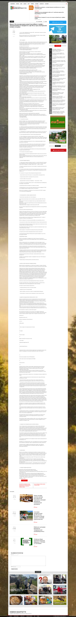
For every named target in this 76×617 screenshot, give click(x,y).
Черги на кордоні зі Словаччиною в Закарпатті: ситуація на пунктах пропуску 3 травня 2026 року (58, 65)
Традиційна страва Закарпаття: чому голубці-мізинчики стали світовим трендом (58, 83)
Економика (41, 590)
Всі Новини (46, 3)
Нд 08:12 (50, 58)
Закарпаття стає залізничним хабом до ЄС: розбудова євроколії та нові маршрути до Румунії (49, 13)
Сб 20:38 (50, 75)
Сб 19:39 (50, 83)
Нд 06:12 (50, 65)
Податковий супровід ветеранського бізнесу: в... (45, 592)
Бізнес (21, 3)
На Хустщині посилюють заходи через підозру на (22, 589)
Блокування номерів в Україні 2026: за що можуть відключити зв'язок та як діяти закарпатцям (58, 75)
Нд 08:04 (50, 61)
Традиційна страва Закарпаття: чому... (15, 603)
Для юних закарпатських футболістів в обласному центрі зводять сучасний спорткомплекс (39, 515)
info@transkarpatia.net (28, 613)
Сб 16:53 (50, 101)
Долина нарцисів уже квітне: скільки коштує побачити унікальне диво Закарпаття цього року (58, 108)
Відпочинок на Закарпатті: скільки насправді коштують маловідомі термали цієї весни (58, 93)
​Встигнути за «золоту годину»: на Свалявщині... (60, 592)
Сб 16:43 (50, 105)
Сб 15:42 (50, 108)
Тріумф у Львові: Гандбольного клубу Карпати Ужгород (58, 68)
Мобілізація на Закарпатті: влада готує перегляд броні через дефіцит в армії (50, 18)
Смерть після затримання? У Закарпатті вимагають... (46, 582)
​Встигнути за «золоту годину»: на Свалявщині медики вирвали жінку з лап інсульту (58, 54)
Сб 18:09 (50, 93)
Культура (25, 3)
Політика (17, 3)
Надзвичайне (13, 3)
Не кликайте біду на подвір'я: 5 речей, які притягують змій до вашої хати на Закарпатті (58, 57)
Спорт (29, 3)
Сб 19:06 (50, 86)
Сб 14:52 (50, 112)
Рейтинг (45, 21)
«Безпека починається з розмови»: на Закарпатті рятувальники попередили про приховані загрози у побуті (58, 101)
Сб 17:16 (50, 97)
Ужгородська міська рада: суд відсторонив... (60, 582)
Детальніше (36, 507)
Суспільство (42, 3)
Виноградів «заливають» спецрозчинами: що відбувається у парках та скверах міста (50, 8)
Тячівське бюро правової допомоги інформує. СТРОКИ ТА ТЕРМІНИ (39, 541)
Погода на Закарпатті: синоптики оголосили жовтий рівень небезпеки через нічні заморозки (58, 71)
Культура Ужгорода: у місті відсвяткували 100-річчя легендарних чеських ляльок (58, 89)
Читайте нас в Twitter (58, 22)
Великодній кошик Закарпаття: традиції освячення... (30, 602)
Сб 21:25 (50, 72)
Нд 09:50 (50, 50)
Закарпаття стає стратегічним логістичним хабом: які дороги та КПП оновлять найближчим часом (58, 97)
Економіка (36, 3)
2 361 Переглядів (39, 21)
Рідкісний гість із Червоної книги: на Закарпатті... (60, 603)
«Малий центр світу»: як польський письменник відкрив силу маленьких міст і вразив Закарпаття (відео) (58, 112)
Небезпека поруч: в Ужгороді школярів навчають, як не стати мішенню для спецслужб (58, 104)
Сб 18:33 (50, 89)
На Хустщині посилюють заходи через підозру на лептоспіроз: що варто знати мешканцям (59, 61)
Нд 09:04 (50, 54)
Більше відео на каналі (59, 150)
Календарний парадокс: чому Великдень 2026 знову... (45, 602)
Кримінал (32, 3)
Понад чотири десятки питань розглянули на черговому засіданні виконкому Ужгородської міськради (40, 500)
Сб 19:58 (50, 79)
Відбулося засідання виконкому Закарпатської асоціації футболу (39, 529)
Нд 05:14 (50, 68)
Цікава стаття (24, 480)
